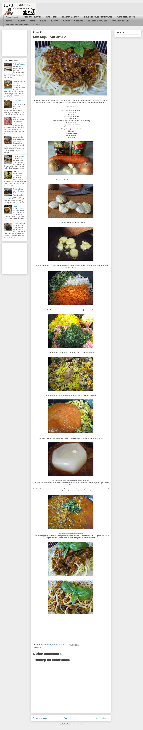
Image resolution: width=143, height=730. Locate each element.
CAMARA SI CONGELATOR (73, 21)
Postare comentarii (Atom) (75, 724)
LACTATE (37, 25)
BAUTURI (54, 21)
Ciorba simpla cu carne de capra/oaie (19, 83)
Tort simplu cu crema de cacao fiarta (18, 191)
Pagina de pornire (12, 17)
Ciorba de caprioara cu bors (19, 207)
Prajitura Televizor (19, 64)
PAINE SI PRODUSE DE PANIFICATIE (98, 17)
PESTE (32, 21)
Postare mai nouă (40, 718)
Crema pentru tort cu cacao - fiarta (19, 224)
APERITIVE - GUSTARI (32, 17)
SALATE (43, 21)
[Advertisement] (15, 42)
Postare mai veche (101, 718)
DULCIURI (21, 21)
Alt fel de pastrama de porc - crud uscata (19, 120)
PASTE (41, 648)
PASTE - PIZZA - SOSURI (126, 17)
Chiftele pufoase (18, 156)
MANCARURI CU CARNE (97, 21)
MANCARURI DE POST (70, 17)
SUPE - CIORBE (52, 17)
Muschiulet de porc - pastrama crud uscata (18, 139)
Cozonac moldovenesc (17, 173)
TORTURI (9, 21)
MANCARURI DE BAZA (120, 21)
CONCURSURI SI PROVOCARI (17, 25)
